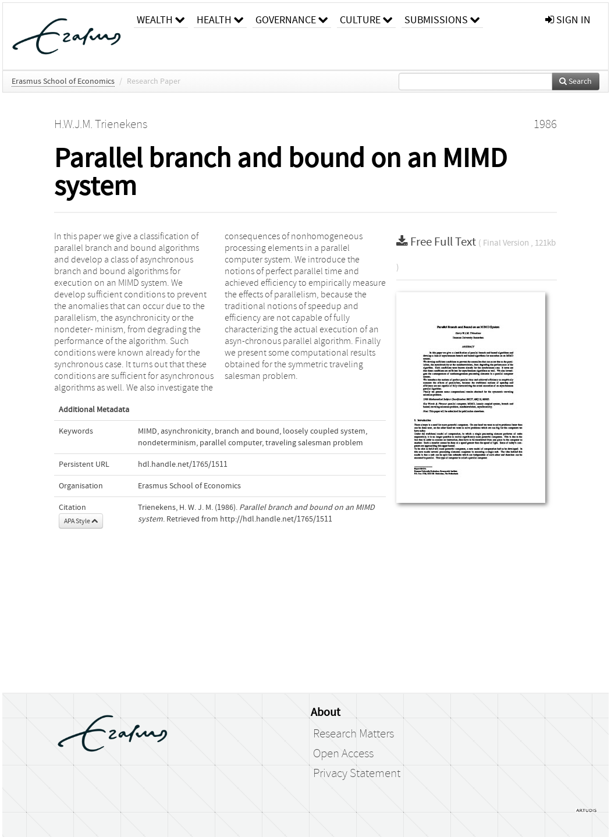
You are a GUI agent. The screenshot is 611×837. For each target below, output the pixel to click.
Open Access (343, 754)
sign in (568, 20)
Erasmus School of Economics (63, 81)
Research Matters (353, 734)
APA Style (81, 521)
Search (575, 81)
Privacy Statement (356, 774)
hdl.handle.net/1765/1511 (183, 464)
